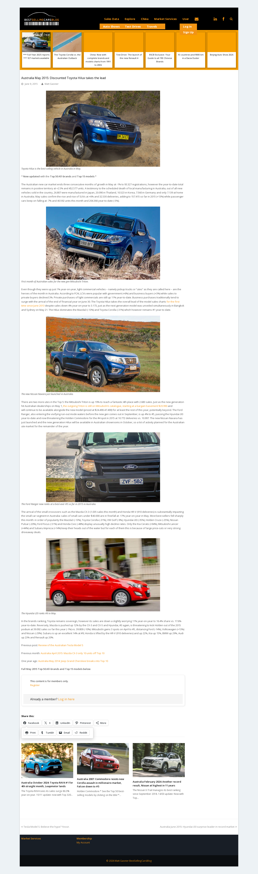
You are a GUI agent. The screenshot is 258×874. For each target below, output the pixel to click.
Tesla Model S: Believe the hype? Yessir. (45, 826)
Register (35, 685)
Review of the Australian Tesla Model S (60, 645)
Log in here (66, 699)
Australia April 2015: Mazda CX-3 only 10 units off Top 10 (72, 653)
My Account (83, 842)
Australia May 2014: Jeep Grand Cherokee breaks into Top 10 (73, 661)
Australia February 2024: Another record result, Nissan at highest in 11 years (157, 783)
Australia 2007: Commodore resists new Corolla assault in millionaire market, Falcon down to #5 (100, 782)
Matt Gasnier (52, 84)
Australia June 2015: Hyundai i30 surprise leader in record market (198, 826)
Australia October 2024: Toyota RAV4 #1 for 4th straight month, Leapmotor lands (47, 784)
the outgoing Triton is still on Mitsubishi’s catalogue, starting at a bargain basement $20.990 (115, 406)
